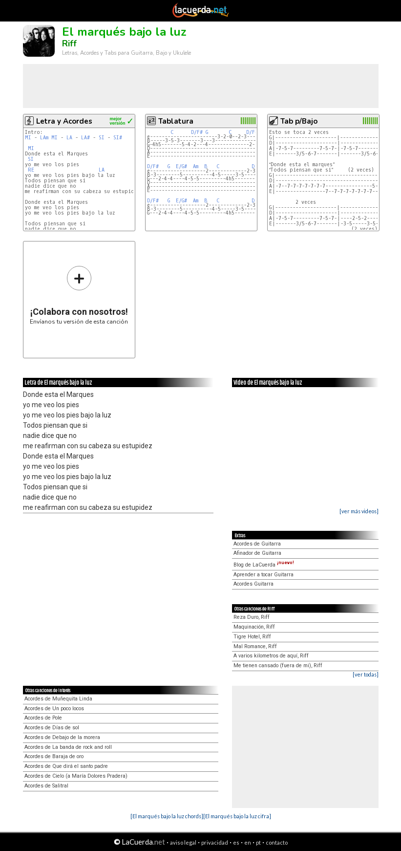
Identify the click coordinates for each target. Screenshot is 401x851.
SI (102, 137)
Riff (69, 43)
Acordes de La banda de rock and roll (68, 747)
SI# (117, 137)
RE (31, 170)
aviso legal (183, 842)
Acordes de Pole (43, 718)
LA (69, 137)
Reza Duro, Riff (251, 617)
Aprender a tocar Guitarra (263, 574)
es (236, 842)
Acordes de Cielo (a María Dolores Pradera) (75, 776)
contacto (277, 842)
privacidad (214, 842)
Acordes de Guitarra (257, 544)
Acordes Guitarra (253, 584)
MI (28, 137)
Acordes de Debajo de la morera (62, 737)
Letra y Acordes (64, 121)
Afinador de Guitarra (257, 553)
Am (195, 166)
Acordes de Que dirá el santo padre (66, 766)
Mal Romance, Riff (255, 646)
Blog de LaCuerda (263, 565)
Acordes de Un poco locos (54, 708)
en (247, 842)
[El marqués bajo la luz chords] (166, 816)
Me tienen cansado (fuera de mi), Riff (277, 665)
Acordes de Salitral (46, 786)
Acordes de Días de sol (51, 727)
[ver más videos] (359, 511)
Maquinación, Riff (254, 627)
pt (258, 842)
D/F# (197, 132)
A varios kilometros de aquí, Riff (271, 656)
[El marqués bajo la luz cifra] (237, 816)
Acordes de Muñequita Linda (58, 699)
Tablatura (175, 121)
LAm (44, 137)
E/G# (181, 166)
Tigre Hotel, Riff (252, 636)
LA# (85, 137)
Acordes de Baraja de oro (54, 756)
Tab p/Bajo (298, 121)
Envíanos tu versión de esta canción (79, 295)
